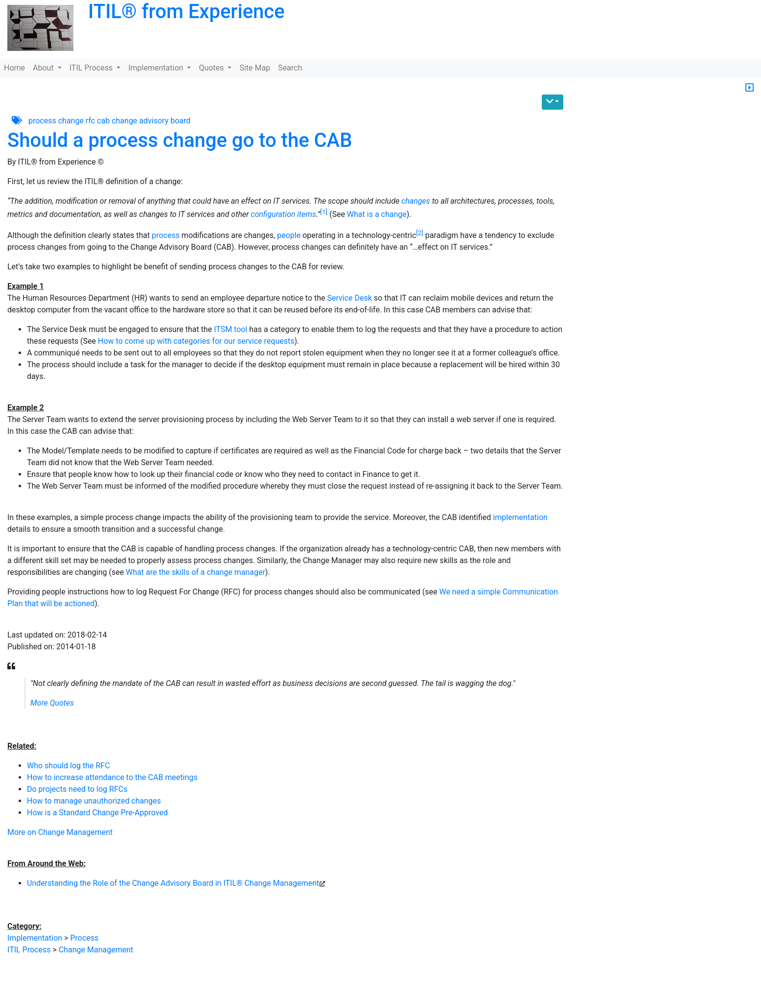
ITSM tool (230, 329)
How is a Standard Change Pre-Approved (97, 812)
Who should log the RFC (68, 765)
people (288, 235)
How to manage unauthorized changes (94, 800)
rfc (90, 120)
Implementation (156, 67)
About (44, 67)
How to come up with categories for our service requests (196, 341)
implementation (520, 517)
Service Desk (349, 298)
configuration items (283, 214)
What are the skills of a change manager (195, 572)
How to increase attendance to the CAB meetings (112, 777)
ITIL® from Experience (186, 11)
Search (290, 67)
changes (415, 201)
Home (14, 67)
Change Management (96, 949)
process (42, 120)
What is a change (377, 214)
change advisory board (151, 120)
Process (84, 938)
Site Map (254, 67)
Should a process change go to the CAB (179, 140)
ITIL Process (92, 67)
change (71, 120)
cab (103, 120)
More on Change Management (60, 832)
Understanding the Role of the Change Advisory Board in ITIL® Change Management (173, 883)
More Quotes (52, 703)
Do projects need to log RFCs (77, 789)
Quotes (212, 67)
